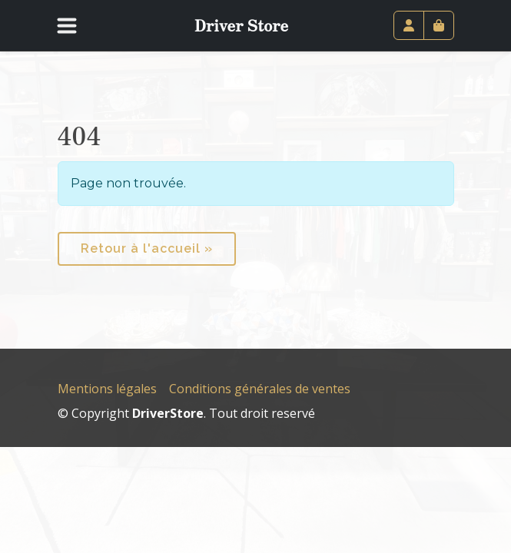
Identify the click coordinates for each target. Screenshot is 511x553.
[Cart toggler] (438, 25)
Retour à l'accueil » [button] (147, 248)
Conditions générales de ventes (259, 388)
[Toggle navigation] (77, 25)
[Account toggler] (408, 25)
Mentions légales (107, 388)
